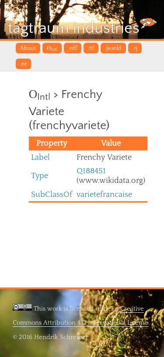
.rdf (72, 48)
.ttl (91, 48)
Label (40, 157)
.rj (135, 48)
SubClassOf (51, 194)
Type (39, 175)
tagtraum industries (82, 27)
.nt (23, 64)
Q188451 (91, 170)
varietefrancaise (104, 194)
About (28, 48)
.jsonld (113, 48)
